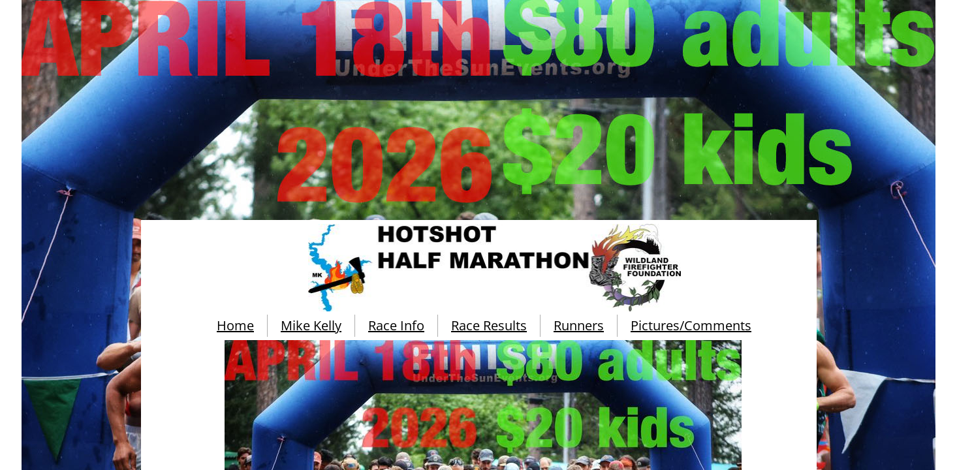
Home (235, 325)
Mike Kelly (311, 325)
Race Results (489, 325)
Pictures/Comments (691, 325)
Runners (579, 325)
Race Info (396, 325)
